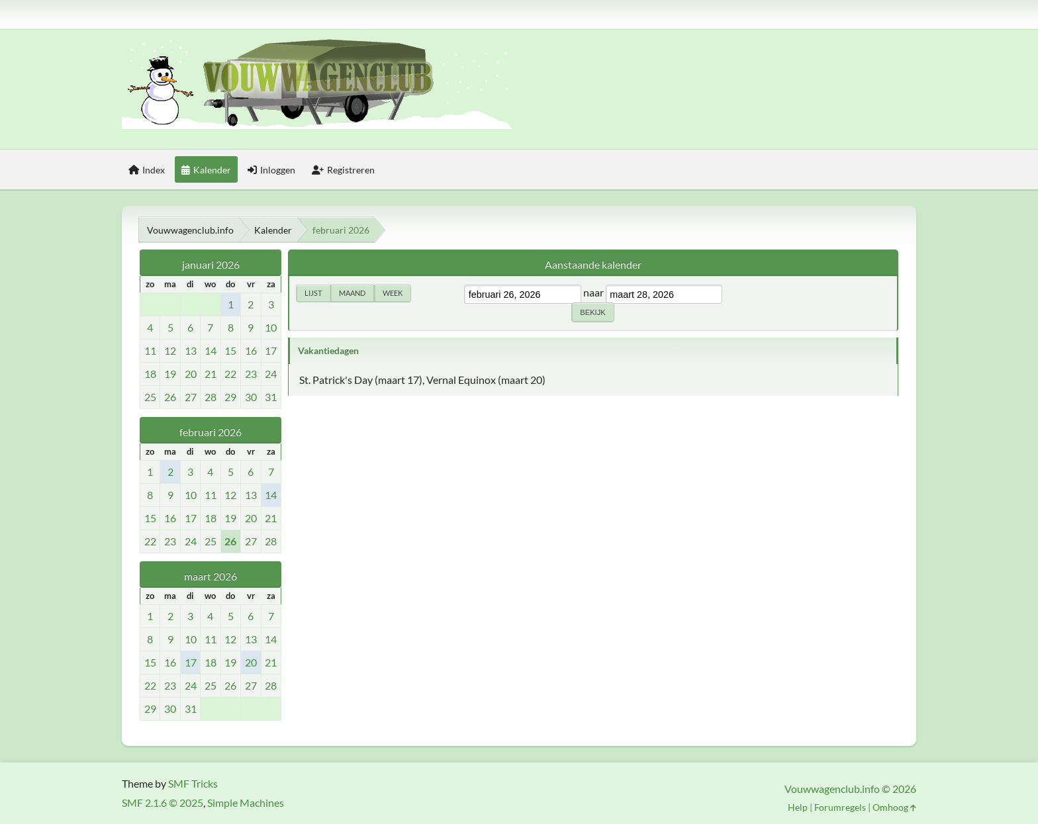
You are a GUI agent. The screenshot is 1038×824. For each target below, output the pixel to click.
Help (798, 807)
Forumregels (840, 807)
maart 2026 (210, 576)
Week (392, 293)
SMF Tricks (193, 783)
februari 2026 (210, 432)
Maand (352, 293)
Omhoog (894, 807)
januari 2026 (211, 264)
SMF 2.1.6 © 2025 (162, 802)
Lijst (313, 293)
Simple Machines (245, 802)
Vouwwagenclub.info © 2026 (850, 788)
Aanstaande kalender (593, 264)
